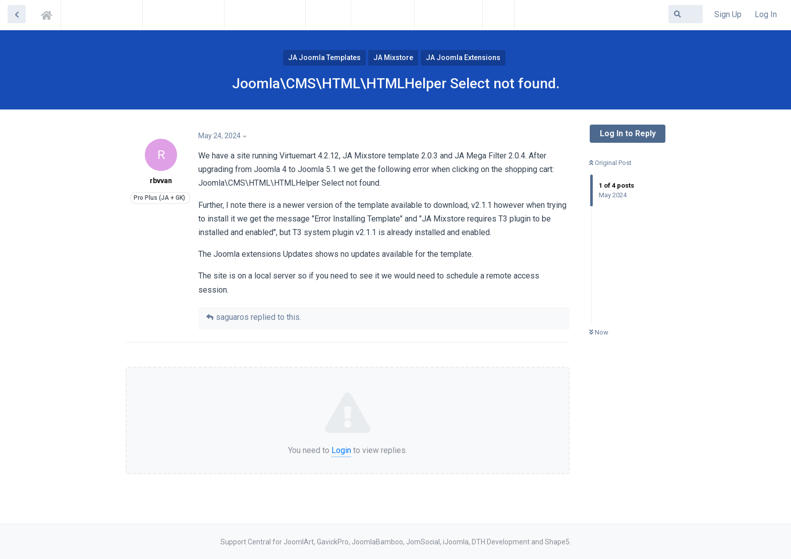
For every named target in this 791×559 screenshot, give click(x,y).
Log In (766, 14)
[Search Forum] (685, 14)
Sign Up (728, 14)
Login (341, 450)
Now (598, 332)
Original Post (610, 162)
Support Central (49, 13)
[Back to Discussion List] (17, 14)
